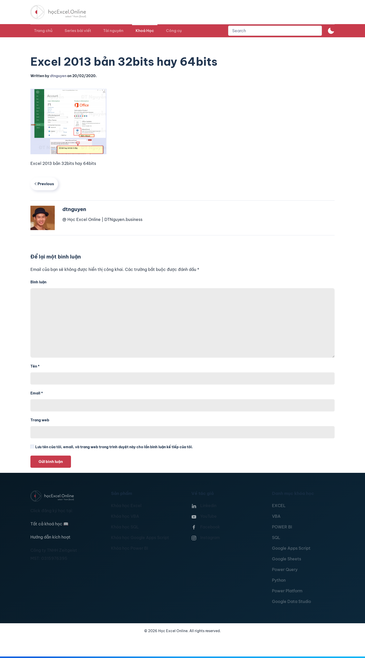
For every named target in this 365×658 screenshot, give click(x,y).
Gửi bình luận (51, 461)
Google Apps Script (291, 548)
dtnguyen (58, 76)
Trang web (39, 420)
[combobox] (275, 31)
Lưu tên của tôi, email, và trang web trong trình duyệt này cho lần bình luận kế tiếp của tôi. (111, 447)
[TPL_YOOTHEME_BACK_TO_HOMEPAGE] (62, 12)
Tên (35, 366)
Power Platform (287, 590)
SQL (276, 537)
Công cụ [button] (174, 30)
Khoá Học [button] (145, 30)
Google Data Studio (291, 601)
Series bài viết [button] (78, 30)
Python (279, 580)
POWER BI (282, 526)
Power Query (285, 569)
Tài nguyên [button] (113, 30)
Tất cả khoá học (49, 523)
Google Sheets (286, 558)
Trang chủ (43, 30)
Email (36, 393)
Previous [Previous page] (44, 183)
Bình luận (38, 282)
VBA (276, 516)
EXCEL (279, 505)
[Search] (275, 31)
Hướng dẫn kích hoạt (50, 537)
